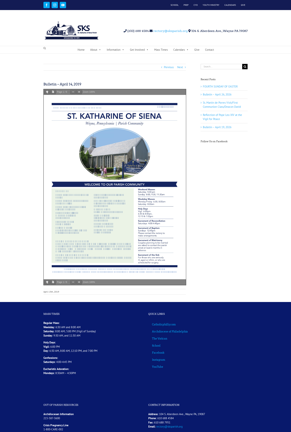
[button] (44, 48)
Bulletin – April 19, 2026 (217, 127)
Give (197, 49)
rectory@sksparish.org (170, 31)
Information (115, 49)
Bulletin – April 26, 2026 (217, 94)
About (95, 49)
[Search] (245, 66)
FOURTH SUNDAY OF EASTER (220, 86)
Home (81, 49)
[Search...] (221, 66)
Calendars (181, 49)
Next (180, 67)
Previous (169, 67)
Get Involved (139, 49)
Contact (209, 49)
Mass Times (161, 49)
